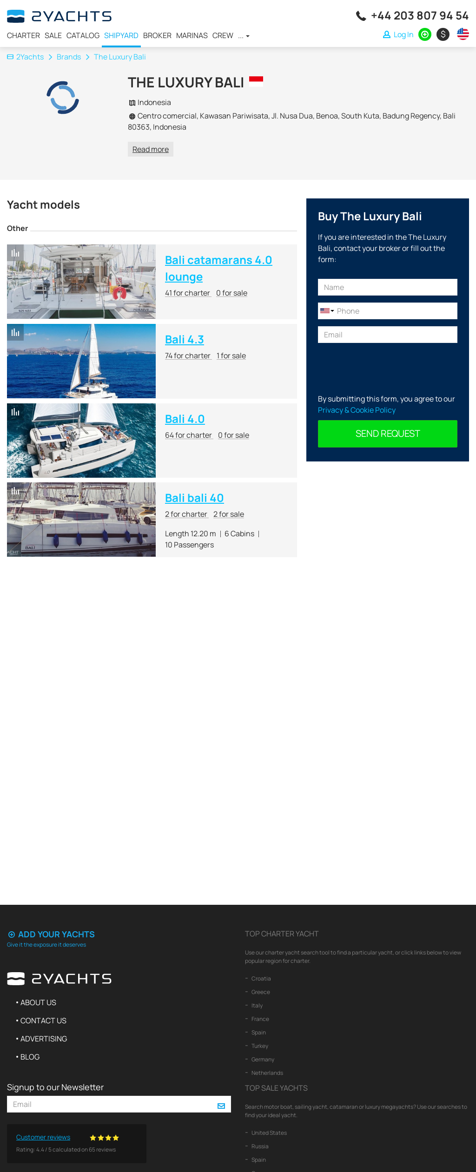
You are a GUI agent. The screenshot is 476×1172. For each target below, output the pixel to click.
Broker (157, 35)
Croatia (261, 978)
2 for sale (228, 514)
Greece (260, 992)
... (244, 35)
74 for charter (188, 355)
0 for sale (231, 293)
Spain (258, 1032)
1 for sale (231, 355)
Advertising (43, 1039)
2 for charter (187, 514)
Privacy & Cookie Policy (357, 410)
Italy (257, 1005)
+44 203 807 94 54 (420, 15)
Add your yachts (51, 934)
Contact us (43, 1020)
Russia (260, 1146)
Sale (53, 35)
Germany (262, 1059)
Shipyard (121, 35)
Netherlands (267, 1073)
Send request (388, 433)
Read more (150, 149)
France (260, 1019)
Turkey (259, 1046)
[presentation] (388, 368)
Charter (23, 35)
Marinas (192, 35)
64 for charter (189, 435)
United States (269, 1133)
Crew (222, 35)
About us (38, 1002)
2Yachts (25, 57)
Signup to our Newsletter (55, 1087)
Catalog (82, 35)
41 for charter (188, 293)
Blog (30, 1057)
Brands (69, 57)
